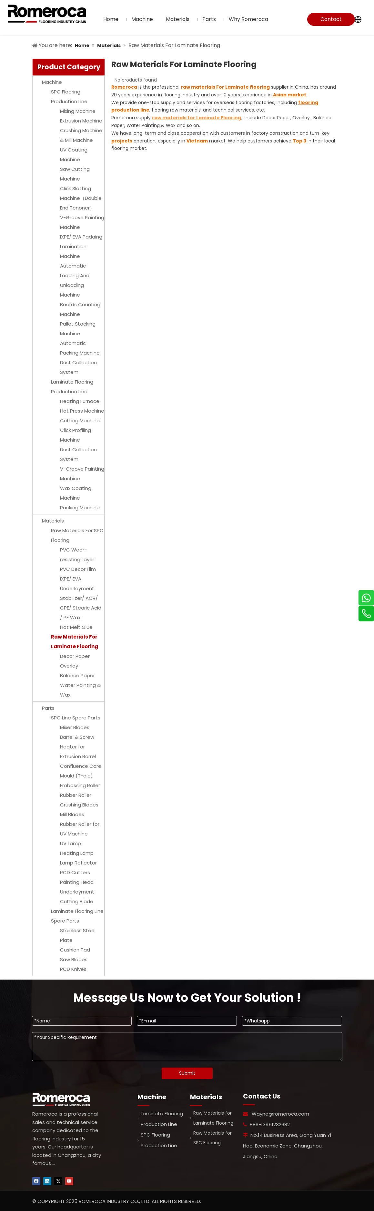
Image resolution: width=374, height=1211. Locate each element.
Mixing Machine (78, 111)
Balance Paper (77, 675)
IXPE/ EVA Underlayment (77, 583)
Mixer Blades (74, 727)
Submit (187, 1073)
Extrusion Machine (81, 120)
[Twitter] (58, 1181)
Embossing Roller (80, 785)
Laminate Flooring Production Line (72, 386)
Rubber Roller (75, 795)
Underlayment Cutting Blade (77, 896)
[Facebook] (36, 1181)
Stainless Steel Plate (78, 935)
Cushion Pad (75, 949)
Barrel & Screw (77, 737)
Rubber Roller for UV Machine (79, 829)
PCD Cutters (75, 872)
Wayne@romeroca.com (280, 1113)
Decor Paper (75, 656)
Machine (52, 82)
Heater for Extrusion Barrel (78, 751)
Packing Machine (80, 507)
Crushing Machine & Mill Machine (81, 135)
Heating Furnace (79, 401)
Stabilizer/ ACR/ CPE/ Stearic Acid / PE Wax (80, 608)
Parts (48, 708)
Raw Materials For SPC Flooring (77, 535)
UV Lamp (70, 843)
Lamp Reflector (78, 862)
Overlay (69, 665)
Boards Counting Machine (80, 309)
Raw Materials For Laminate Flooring (74, 641)
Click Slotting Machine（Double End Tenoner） (81, 198)
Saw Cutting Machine (75, 174)
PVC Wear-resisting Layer (77, 554)
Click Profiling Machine (75, 435)
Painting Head (77, 882)
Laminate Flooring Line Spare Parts (77, 916)
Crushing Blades (79, 804)
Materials (53, 520)
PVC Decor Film (78, 569)
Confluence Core (80, 766)
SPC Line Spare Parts (75, 717)
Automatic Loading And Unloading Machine (74, 280)
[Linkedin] (47, 1181)
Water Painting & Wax (80, 690)
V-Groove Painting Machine (82, 222)
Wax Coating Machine (75, 493)
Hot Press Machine (82, 410)
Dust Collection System (78, 367)
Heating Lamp (77, 853)
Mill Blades (72, 814)
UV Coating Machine (73, 154)
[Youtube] (69, 1181)
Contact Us (331, 20)
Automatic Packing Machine (80, 348)
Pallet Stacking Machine (78, 328)
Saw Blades (73, 959)
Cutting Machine (80, 420)
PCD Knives (73, 969)
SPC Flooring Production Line (69, 96)
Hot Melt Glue (76, 627)
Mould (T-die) (76, 775)
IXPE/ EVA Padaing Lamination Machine (81, 246)
